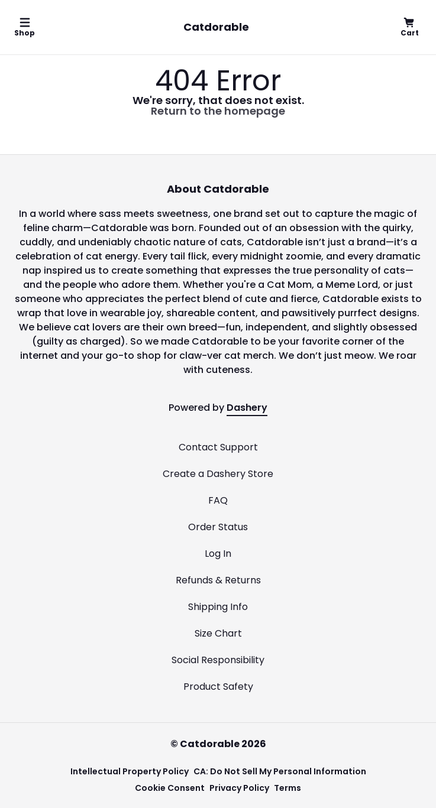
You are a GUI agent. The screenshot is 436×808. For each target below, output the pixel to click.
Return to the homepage (218, 110)
